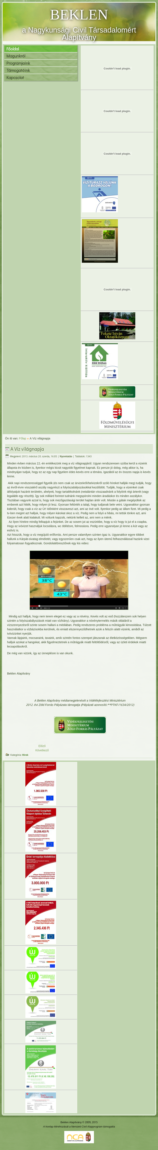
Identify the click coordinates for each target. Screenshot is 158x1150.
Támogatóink (18, 70)
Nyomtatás (66, 457)
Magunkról (15, 56)
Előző (42, 746)
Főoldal (12, 48)
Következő (42, 750)
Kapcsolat (15, 77)
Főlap (22, 438)
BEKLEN (79, 14)
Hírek (25, 755)
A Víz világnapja (27, 449)
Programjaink (18, 63)
